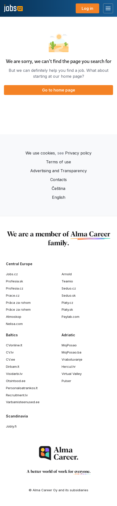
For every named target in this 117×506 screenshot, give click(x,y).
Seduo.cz (69, 288)
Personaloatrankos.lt (22, 388)
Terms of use (58, 161)
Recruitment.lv (17, 395)
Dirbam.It (12, 366)
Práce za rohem (18, 309)
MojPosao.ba (71, 352)
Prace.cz (13, 295)
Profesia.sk (14, 281)
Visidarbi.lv (14, 374)
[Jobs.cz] (13, 8)
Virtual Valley (72, 374)
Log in (87, 8)
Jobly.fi (11, 426)
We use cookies (40, 153)
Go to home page (58, 90)
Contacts (58, 179)
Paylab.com (70, 317)
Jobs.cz (12, 274)
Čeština (59, 188)
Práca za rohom (18, 303)
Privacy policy (78, 153)
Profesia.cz (14, 288)
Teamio (67, 281)
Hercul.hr (69, 366)
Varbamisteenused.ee (23, 402)
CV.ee (10, 359)
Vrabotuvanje (72, 359)
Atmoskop (13, 317)
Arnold (67, 274)
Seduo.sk (69, 295)
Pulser (66, 381)
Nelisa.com (14, 324)
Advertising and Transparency (58, 170)
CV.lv (10, 352)
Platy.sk (67, 309)
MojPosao (69, 345)
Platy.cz (67, 303)
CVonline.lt (14, 345)
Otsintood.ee (15, 381)
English (58, 197)
